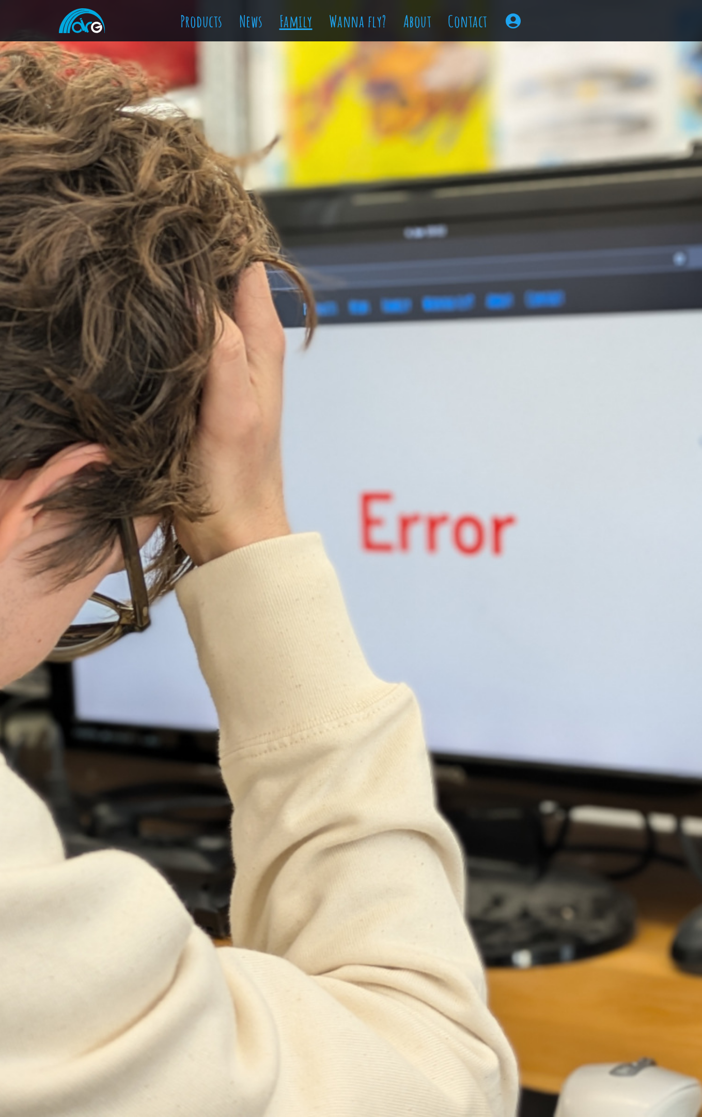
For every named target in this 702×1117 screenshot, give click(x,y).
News (251, 21)
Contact (468, 21)
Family (296, 21)
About (417, 21)
